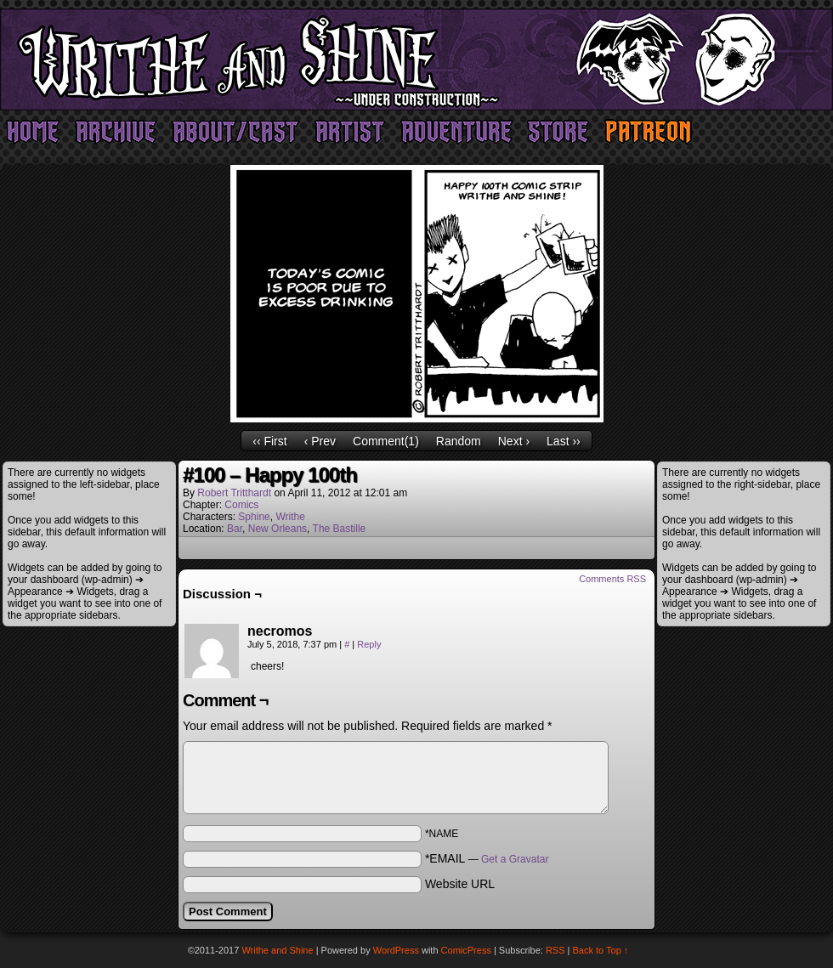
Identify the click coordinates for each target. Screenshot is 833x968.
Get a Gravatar (514, 859)
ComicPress (466, 950)
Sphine (253, 517)
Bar (234, 529)
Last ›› (564, 441)
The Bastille (339, 529)
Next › (514, 441)
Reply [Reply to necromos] (369, 644)
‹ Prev (320, 441)
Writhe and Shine (416, 59)
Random (458, 441)
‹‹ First (269, 441)
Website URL (460, 884)
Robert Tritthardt (234, 493)
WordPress (396, 950)
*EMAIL (487, 858)
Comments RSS (612, 579)
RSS (555, 950)
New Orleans (277, 529)
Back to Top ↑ (601, 950)
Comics (241, 505)
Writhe (289, 517)
